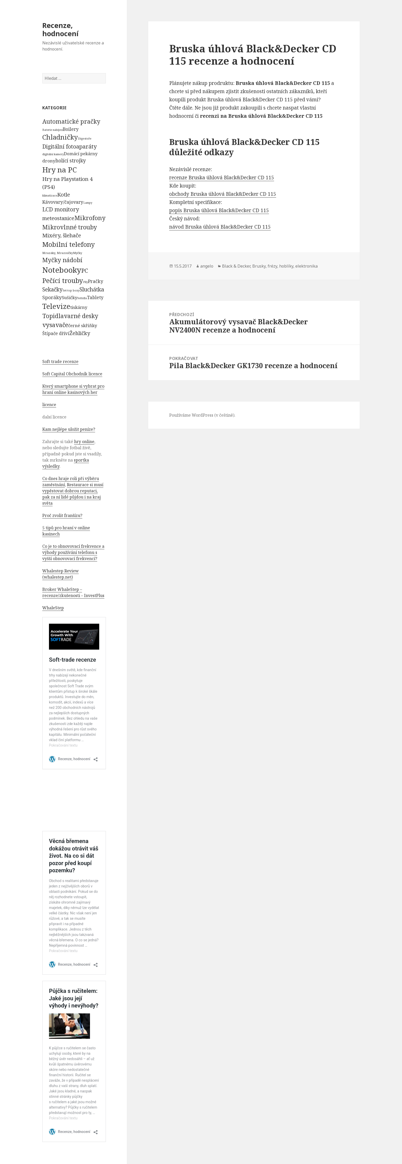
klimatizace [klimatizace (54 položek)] (49, 195)
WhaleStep (53, 608)
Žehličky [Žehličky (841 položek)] (79, 333)
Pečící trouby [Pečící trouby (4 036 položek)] (62, 280)
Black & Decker (236, 266)
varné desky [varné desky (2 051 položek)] (81, 316)
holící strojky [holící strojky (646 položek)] (70, 160)
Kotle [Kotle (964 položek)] (63, 194)
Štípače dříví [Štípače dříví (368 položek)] (55, 333)
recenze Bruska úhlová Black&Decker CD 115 (221, 177)
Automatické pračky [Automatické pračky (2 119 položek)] (71, 121)
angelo (206, 266)
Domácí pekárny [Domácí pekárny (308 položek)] (80, 153)
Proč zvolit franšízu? (62, 515)
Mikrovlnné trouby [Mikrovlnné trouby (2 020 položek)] (69, 227)
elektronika (306, 266)
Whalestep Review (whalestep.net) (60, 574)
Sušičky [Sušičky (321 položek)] (69, 297)
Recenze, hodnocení (60, 29)
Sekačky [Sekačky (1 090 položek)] (52, 289)
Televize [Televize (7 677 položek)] (56, 306)
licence (49, 404)
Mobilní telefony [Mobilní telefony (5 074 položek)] (68, 244)
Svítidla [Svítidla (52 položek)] (82, 298)
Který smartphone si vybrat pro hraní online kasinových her (73, 389)
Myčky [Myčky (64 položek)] (77, 253)
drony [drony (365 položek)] (48, 161)
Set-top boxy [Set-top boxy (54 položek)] (71, 290)
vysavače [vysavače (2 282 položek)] (55, 325)
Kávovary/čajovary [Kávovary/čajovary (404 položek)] (62, 202)
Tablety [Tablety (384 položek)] (95, 297)
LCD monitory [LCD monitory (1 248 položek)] (60, 209)
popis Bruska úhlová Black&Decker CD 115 (219, 210)
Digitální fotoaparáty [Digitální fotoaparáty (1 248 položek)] (69, 146)
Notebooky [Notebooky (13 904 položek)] (61, 270)
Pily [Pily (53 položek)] (85, 282)
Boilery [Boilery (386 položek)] (71, 129)
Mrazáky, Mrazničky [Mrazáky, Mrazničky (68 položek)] (57, 253)
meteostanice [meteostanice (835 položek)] (58, 218)
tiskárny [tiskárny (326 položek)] (78, 307)
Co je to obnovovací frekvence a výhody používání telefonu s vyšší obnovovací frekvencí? (73, 552)
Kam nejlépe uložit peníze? (68, 429)
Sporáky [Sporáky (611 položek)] (52, 297)
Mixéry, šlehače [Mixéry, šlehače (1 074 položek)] (61, 235)
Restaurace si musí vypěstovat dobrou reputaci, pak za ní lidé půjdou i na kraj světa (72, 494)
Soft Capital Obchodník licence (72, 374)
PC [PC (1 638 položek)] (84, 270)
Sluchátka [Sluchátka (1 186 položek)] (91, 289)
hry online (84, 441)
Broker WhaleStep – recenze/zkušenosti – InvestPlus (73, 592)
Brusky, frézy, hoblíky (272, 266)
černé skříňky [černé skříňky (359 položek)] (82, 325)
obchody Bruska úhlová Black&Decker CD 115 (222, 194)
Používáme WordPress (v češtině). (202, 415)
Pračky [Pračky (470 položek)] (95, 281)
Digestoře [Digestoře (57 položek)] (85, 138)
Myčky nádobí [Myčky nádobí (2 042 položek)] (62, 260)
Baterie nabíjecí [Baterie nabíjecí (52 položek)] (52, 130)
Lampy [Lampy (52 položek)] (87, 202)
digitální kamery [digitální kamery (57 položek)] (53, 154)
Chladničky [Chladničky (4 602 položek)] (60, 137)
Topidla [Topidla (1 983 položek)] (53, 316)
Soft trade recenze (60, 361)
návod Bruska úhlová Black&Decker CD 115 (220, 226)
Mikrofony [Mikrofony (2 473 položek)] (90, 218)
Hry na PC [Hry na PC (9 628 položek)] (59, 169)
